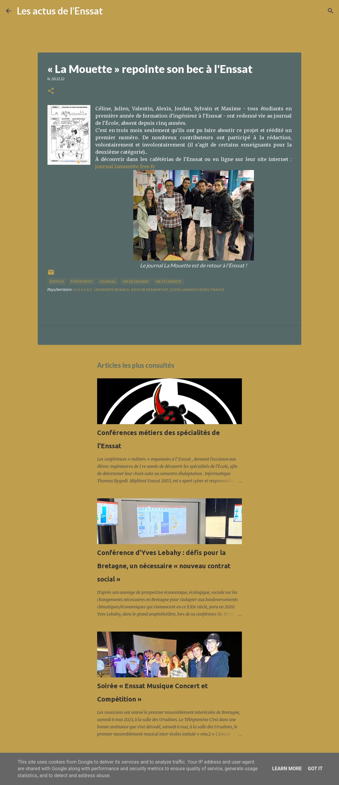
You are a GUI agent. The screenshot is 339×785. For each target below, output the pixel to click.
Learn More (287, 768)
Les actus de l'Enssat (60, 11)
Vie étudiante (168, 281)
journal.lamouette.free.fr (125, 166)
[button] (51, 91)
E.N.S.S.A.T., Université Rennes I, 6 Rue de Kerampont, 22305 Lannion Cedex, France (149, 289)
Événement (82, 281)
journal (108, 281)
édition (57, 281)
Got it (315, 768)
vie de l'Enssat (136, 281)
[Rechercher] (111, 11)
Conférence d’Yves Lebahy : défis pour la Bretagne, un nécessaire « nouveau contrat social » (163, 566)
